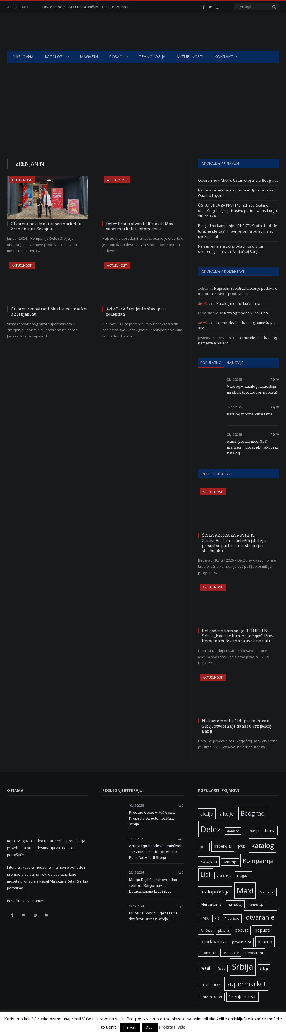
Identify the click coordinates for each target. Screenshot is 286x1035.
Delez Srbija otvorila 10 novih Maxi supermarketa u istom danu (140, 226)
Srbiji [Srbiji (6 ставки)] (264, 968)
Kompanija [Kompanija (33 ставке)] (258, 860)
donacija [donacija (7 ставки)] (252, 830)
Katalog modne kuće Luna (238, 303)
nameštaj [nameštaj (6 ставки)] (235, 904)
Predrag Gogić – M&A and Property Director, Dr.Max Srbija (152, 818)
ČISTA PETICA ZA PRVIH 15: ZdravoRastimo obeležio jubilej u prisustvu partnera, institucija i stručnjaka (238, 211)
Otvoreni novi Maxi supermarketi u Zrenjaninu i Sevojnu (46, 226)
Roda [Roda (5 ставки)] (221, 969)
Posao (116, 56)
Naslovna (23, 56)
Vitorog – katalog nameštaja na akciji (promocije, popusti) (252, 389)
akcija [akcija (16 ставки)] (206, 813)
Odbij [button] (150, 1027)
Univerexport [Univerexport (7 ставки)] (211, 997)
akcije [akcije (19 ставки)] (227, 813)
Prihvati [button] (129, 1027)
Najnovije (235, 362)
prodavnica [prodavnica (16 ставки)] (213, 941)
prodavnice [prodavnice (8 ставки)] (241, 942)
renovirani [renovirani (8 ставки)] (254, 952)
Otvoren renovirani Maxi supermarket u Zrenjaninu (49, 311)
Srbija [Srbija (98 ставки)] (242, 966)
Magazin (89, 56)
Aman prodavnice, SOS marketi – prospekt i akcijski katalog (252, 447)
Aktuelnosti (190, 56)
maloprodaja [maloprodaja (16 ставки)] (215, 891)
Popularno (210, 362)
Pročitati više (172, 1027)
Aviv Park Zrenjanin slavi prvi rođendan (136, 311)
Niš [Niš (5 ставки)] (216, 919)
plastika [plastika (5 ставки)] (223, 931)
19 (275, 379)
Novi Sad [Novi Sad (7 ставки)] (232, 918)
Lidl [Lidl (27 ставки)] (206, 874)
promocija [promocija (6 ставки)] (208, 952)
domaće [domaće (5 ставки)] (233, 831)
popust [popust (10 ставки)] (241, 930)
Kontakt (223, 56)
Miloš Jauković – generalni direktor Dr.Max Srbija (153, 916)
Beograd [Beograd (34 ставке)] (252, 813)
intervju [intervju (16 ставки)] (223, 846)
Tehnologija (152, 56)
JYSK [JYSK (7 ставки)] (241, 846)
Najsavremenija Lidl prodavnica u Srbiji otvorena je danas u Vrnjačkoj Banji (231, 249)
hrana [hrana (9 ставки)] (270, 830)
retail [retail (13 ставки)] (206, 968)
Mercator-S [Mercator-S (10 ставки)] (211, 904)
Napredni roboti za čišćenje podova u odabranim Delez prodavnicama (237, 291)
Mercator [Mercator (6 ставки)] (267, 892)
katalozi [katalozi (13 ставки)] (208, 861)
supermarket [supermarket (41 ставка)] (246, 983)
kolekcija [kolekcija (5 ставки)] (230, 862)
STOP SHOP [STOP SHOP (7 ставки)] (210, 985)
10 (275, 434)
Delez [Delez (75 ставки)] (211, 829)
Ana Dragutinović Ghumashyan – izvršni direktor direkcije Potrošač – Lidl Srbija (155, 851)
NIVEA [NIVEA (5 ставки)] (204, 919)
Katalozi (54, 56)
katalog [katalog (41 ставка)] (262, 845)
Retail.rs (204, 303)
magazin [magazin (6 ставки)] (243, 875)
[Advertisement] (143, 105)
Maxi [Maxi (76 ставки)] (245, 890)
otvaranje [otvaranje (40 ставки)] (260, 917)
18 (275, 407)
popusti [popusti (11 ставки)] (262, 930)
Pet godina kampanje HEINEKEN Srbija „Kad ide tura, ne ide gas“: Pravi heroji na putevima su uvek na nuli (237, 231)
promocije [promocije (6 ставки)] (231, 952)
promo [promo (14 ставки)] (265, 941)
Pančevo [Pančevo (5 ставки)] (206, 931)
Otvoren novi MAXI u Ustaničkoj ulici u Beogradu (86, 6)
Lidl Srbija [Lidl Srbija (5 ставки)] (224, 876)
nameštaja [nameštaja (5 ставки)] (256, 905)
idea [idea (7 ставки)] (204, 846)
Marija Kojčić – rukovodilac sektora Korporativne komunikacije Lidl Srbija (153, 885)
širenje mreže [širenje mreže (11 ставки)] (242, 996)
